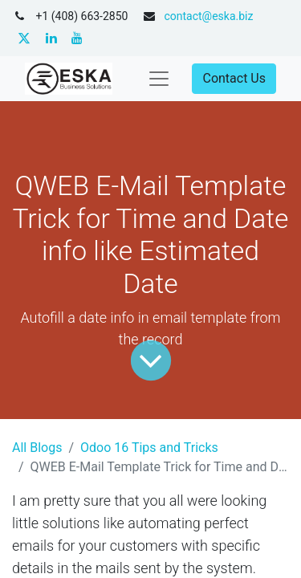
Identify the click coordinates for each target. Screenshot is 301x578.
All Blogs (37, 447)
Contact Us (234, 78)
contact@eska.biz (208, 16)
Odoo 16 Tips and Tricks (149, 447)
